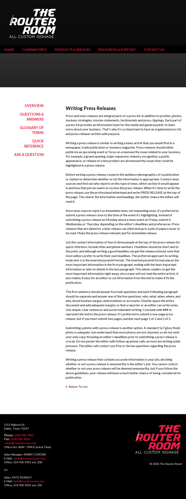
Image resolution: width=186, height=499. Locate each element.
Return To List (78, 386)
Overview (34, 105)
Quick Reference (34, 143)
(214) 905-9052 (20, 439)
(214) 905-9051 (24, 435)
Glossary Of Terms (32, 130)
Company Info (34, 49)
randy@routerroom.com (20, 443)
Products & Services (72, 49)
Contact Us (154, 49)
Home (9, 49)
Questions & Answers (32, 116)
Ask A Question (29, 154)
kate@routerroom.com (28, 481)
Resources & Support (117, 49)
